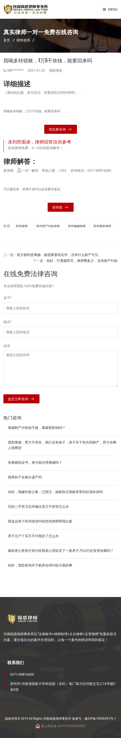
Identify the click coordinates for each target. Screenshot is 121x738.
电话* (7, 322)
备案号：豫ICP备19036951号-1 (94, 718)
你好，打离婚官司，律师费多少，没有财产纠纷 (82, 261)
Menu (110, 9)
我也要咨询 (57, 129)
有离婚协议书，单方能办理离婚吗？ (35, 462)
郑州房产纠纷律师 (48, 226)
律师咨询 (23, 40)
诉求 (6, 346)
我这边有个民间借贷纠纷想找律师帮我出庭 (40, 520)
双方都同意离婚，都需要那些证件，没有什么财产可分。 (59, 255)
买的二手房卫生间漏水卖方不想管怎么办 (38, 506)
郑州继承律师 (102, 226)
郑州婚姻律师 (77, 226)
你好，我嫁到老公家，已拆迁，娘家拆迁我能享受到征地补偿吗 (55, 491)
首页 (6, 40)
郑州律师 (22, 226)
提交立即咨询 (18, 399)
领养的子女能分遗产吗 (25, 476)
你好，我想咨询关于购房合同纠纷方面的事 (40, 564)
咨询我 (57, 207)
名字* (7, 298)
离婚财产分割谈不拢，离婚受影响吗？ (36, 427)
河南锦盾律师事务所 (57, 718)
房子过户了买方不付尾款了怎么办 (33, 535)
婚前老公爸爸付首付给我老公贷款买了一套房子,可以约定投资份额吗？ (61, 550)
